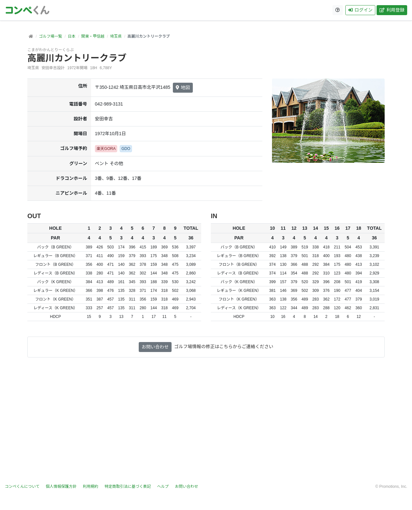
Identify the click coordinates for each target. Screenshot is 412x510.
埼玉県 (116, 36)
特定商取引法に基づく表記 (128, 486)
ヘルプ (163, 486)
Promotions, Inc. (393, 486)
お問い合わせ (155, 346)
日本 (71, 36)
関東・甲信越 (92, 36)
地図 (183, 87)
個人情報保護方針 (61, 486)
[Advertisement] (206, 421)
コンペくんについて (22, 486)
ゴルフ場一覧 (50, 36)
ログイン (360, 10)
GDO (125, 148)
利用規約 (90, 486)
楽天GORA (106, 148)
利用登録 (391, 10)
